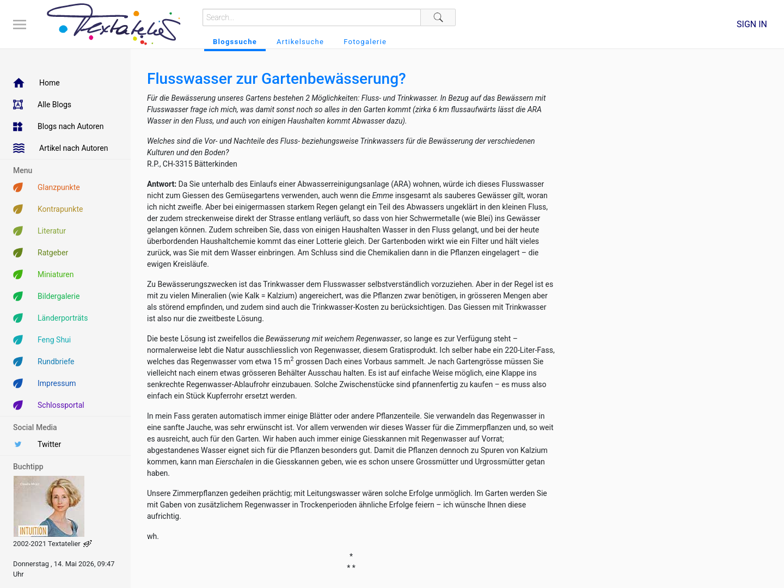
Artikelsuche (300, 42)
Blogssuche (235, 42)
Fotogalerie (365, 42)
